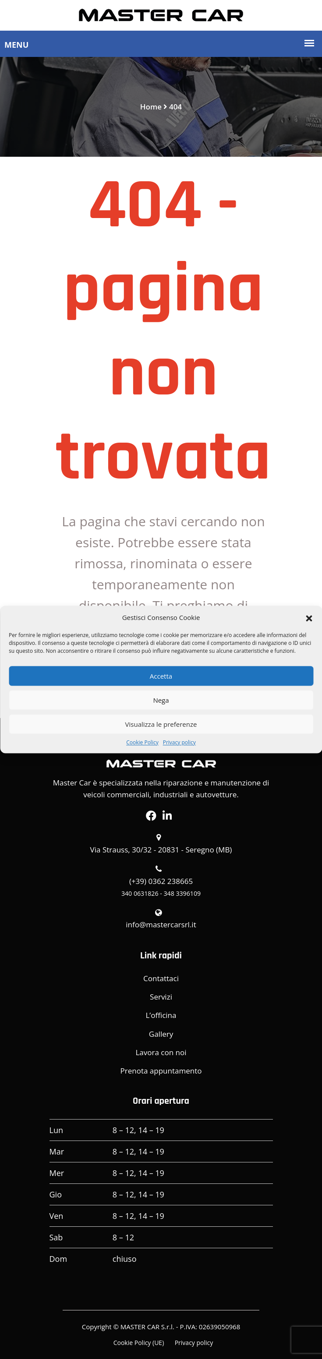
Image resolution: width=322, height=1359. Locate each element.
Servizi (161, 997)
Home (151, 107)
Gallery (161, 1034)
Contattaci (161, 978)
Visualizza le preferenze (161, 724)
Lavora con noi (160, 1052)
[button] (308, 617)
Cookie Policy (142, 742)
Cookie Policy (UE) (138, 1342)
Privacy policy (179, 742)
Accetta (161, 676)
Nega (161, 700)
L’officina (160, 1015)
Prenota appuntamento (161, 1071)
